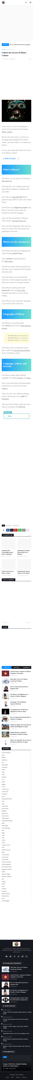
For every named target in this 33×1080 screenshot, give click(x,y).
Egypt (16, 823)
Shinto (16, 772)
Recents (16, 667)
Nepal (16, 835)
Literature (16, 889)
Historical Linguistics (16, 877)
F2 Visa (16, 787)
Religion (16, 758)
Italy (16, 879)
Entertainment (16, 826)
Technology (16, 767)
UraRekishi (20, 1074)
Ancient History (16, 855)
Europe (16, 782)
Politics (16, 770)
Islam (16, 847)
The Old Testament (16, 753)
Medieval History (16, 894)
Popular (6, 667)
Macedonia (16, 891)
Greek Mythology (16, 828)
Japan (16, 755)
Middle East (16, 760)
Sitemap (18, 1077)
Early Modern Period (16, 867)
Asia (16, 779)
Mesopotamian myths (16, 799)
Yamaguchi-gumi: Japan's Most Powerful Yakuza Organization (19, 998)
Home (3, 49)
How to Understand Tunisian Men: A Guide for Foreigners (20, 718)
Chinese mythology (16, 864)
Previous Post (6, 622)
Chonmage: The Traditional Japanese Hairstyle (18, 703)
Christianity (16, 794)
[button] (11, 158)
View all (29, 535)
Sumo (16, 838)
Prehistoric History (16, 850)
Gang (16, 775)
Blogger (16, 784)
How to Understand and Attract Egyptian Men (20, 45)
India (16, 830)
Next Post (28, 622)
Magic (16, 833)
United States (16, 806)
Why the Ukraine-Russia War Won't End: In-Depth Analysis (15, 1020)
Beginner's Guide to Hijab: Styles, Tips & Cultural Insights (15, 1027)
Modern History (16, 896)
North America (16, 809)
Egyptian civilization (16, 869)
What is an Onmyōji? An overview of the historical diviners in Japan (20, 741)
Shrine (16, 852)
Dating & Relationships (16, 821)
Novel (16, 898)
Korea (16, 886)
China (16, 804)
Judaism (16, 881)
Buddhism (16, 811)
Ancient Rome (16, 860)
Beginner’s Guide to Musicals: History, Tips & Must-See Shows (16, 1047)
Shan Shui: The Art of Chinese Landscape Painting (18, 680)
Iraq (16, 762)
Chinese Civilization (16, 862)
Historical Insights (16, 874)
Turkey (16, 843)
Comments (26, 667)
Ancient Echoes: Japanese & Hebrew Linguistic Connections (20, 672)
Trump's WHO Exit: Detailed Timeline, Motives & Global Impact (17, 1012)
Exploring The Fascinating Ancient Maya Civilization (7, 552)
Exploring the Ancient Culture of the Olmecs (23, 572)
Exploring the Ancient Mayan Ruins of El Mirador (23, 552)
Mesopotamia (16, 765)
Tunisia (16, 840)
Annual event (16, 792)
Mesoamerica (10, 49)
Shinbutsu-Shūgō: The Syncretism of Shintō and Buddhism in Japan (20, 725)
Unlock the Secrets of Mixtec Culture (8, 572)
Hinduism (16, 777)
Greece (16, 796)
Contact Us (24, 1077)
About (12, 1077)
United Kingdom (16, 901)
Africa (16, 801)
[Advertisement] (16, 23)
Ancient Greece (16, 789)
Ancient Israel (16, 857)
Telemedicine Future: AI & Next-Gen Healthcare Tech (16, 1033)
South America (16, 525)
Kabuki (16, 884)
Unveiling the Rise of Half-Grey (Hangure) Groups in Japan (19, 710)
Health (16, 872)
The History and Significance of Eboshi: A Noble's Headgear (19, 695)
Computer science (16, 845)
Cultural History (16, 818)
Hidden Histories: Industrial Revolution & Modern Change (18, 733)
